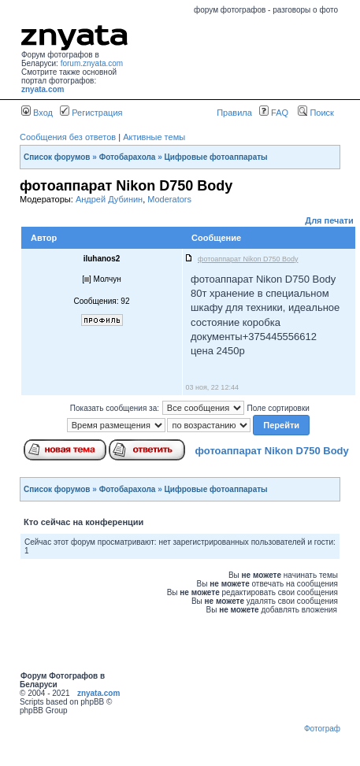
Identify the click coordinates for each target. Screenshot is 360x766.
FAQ (273, 112)
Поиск (316, 112)
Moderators (169, 199)
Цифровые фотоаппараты (216, 157)
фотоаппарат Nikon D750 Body (272, 451)
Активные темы (154, 137)
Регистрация (91, 112)
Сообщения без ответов (68, 137)
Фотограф (322, 728)
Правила (234, 112)
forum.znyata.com (92, 63)
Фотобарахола (127, 157)
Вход (37, 112)
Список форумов (57, 157)
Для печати (329, 220)
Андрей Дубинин (109, 199)
